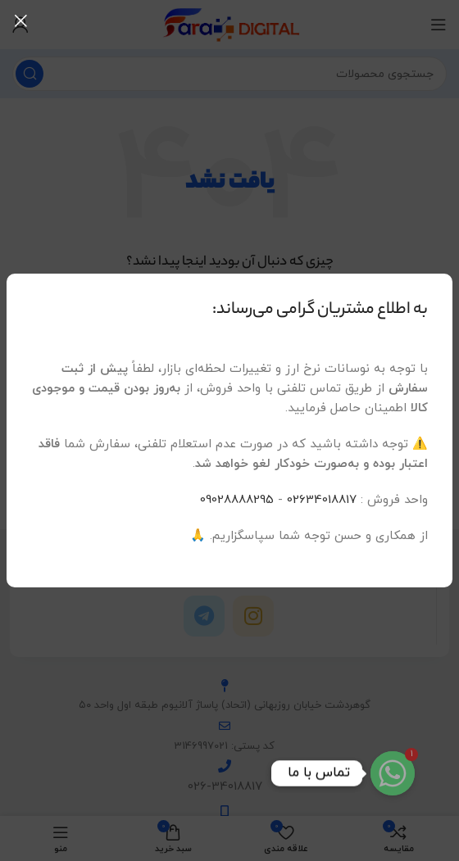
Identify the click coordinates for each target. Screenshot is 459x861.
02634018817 (322, 500)
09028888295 (237, 500)
